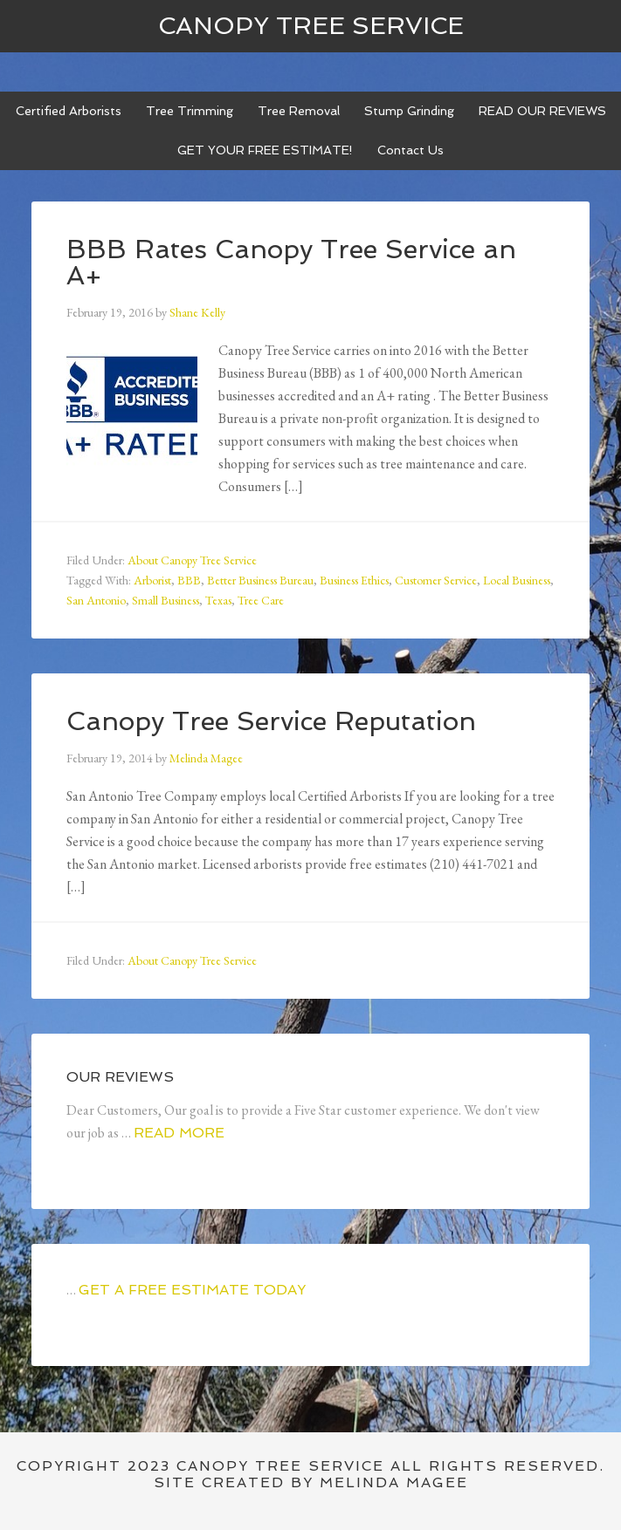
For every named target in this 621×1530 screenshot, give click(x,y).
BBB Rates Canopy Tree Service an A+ (291, 262)
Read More (179, 1132)
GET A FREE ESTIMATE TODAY (192, 1289)
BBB (189, 580)
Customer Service (436, 580)
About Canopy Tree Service (192, 560)
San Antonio (96, 600)
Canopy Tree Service (311, 25)
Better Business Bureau (260, 580)
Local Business (516, 580)
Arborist (152, 580)
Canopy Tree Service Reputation (271, 721)
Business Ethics (354, 580)
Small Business (165, 600)
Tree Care (261, 600)
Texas (218, 600)
